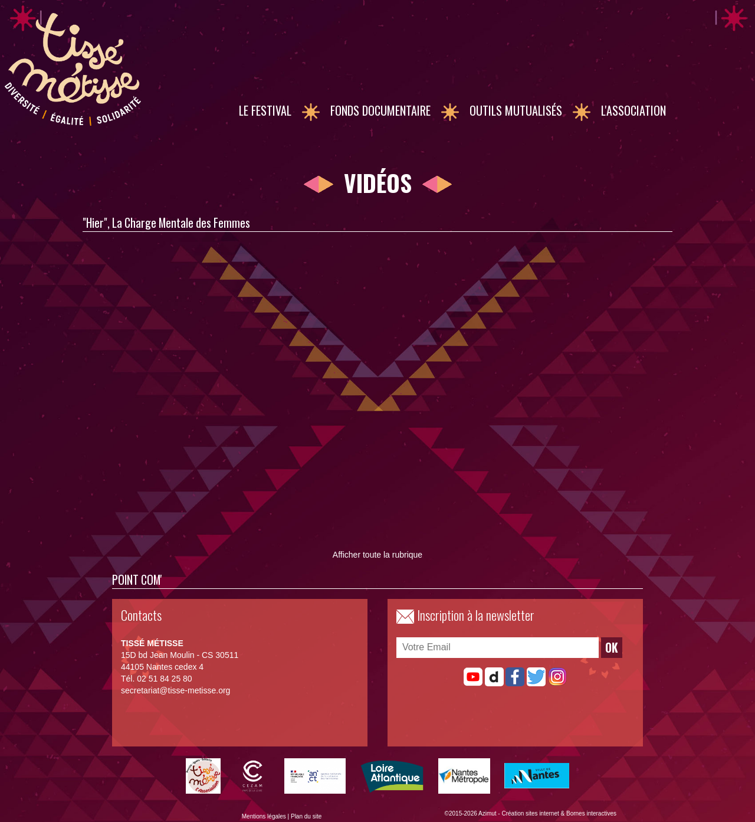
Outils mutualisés (516, 110)
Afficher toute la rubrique (377, 554)
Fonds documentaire (380, 110)
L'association (633, 110)
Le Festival (265, 110)
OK (611, 647)
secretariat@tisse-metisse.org (175, 690)
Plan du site (306, 816)
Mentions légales (264, 816)
